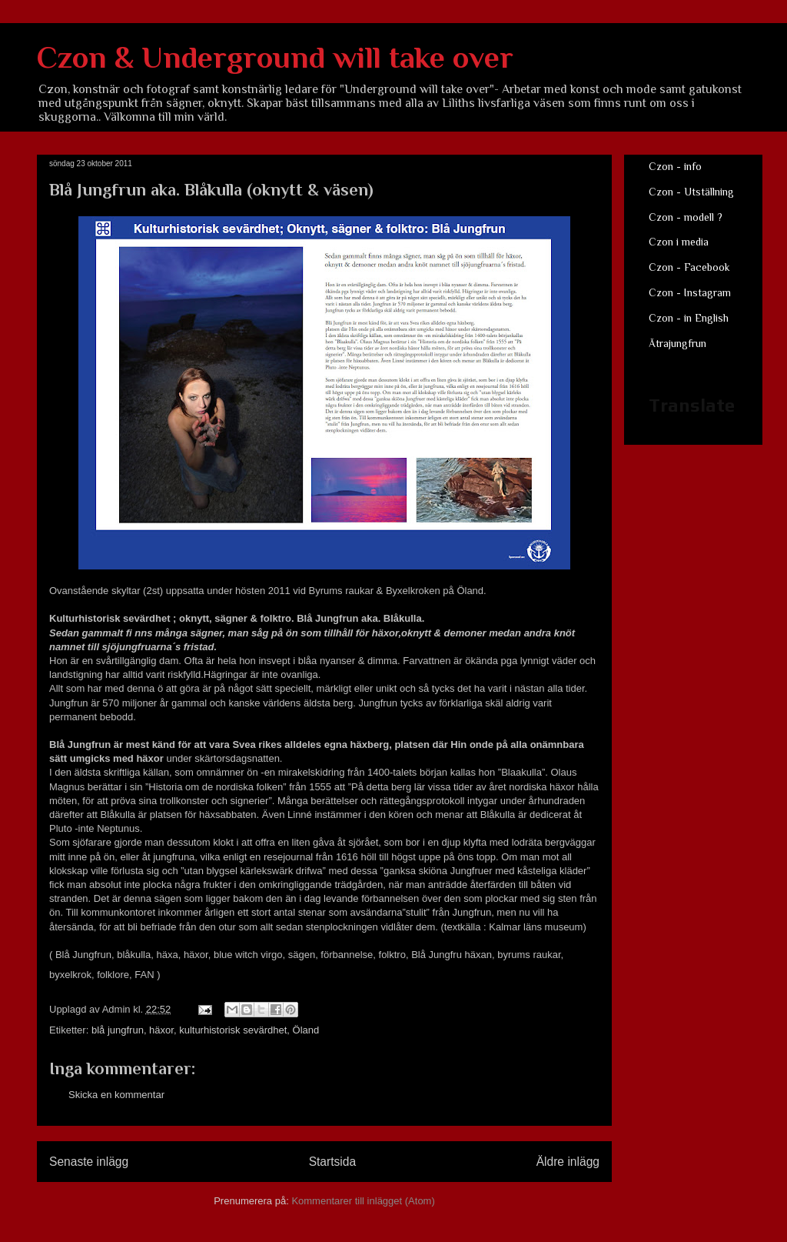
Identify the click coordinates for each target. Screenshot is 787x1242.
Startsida (333, 1161)
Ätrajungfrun (677, 343)
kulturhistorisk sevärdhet (233, 1030)
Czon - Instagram (690, 292)
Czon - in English (689, 318)
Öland (306, 1030)
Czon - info (675, 166)
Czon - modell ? (685, 217)
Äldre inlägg (567, 1161)
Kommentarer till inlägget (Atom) (362, 1201)
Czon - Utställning (691, 191)
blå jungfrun (117, 1030)
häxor (161, 1030)
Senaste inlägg (88, 1161)
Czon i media (679, 241)
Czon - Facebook (689, 267)
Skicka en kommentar (116, 1094)
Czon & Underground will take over (275, 57)
